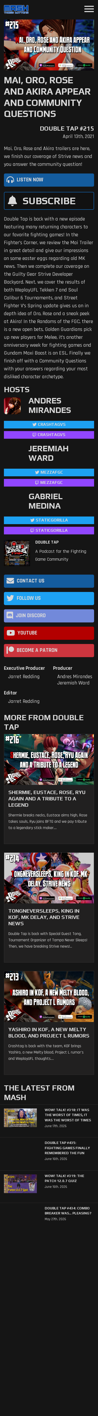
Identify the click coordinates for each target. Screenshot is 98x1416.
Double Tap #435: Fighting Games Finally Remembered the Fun (67, 1148)
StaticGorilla (52, 520)
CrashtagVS (52, 424)
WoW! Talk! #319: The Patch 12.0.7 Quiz (64, 1178)
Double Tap (47, 542)
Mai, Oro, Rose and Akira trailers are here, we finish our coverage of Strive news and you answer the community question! (48, 156)
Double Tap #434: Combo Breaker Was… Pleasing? (68, 1210)
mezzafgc (52, 472)
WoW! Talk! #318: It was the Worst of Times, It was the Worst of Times (68, 1115)
